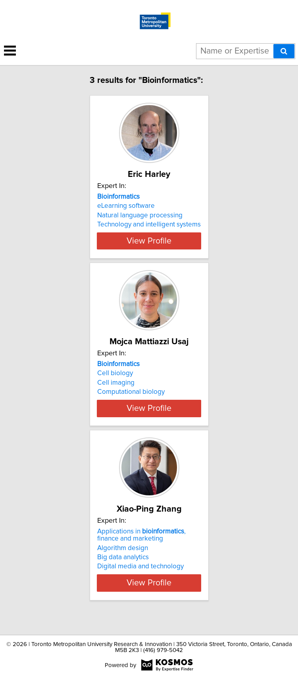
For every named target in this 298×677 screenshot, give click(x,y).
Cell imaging (116, 389)
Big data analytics (123, 571)
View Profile (149, 248)
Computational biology (131, 399)
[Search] (283, 51)
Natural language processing (140, 215)
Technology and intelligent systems (149, 224)
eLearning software (126, 205)
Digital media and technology (140, 580)
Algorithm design (122, 562)
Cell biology (115, 380)
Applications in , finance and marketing (141, 549)
